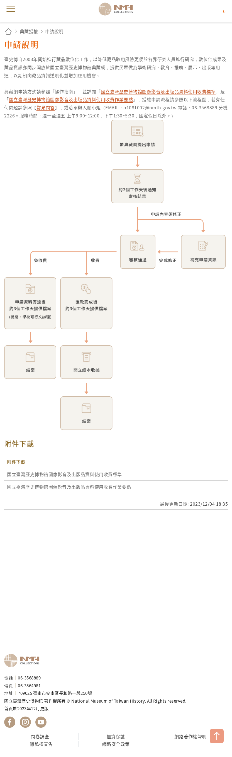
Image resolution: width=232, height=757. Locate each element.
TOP (217, 736)
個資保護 (116, 736)
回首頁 (8, 31)
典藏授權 (29, 31)
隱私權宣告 (41, 744)
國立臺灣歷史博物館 (23, 660)
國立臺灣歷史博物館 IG (25, 722)
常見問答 (45, 107)
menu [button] (11, 9)
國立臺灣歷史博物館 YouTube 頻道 (41, 722)
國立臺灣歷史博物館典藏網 (117, 9)
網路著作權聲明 (190, 736)
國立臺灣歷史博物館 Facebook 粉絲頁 (9, 722)
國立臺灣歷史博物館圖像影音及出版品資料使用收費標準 (158, 91)
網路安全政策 (116, 744)
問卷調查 (40, 736)
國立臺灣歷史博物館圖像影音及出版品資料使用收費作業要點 (71, 99)
